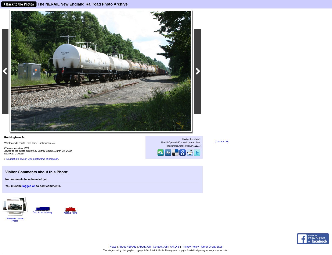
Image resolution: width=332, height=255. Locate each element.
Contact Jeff (160, 246)
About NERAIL (127, 246)
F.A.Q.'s (174, 246)
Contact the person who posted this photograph (32, 158)
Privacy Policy (190, 246)
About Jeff (144, 246)
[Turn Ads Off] (221, 141)
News (112, 246)
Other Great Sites (212, 246)
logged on (29, 186)
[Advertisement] (222, 74)
